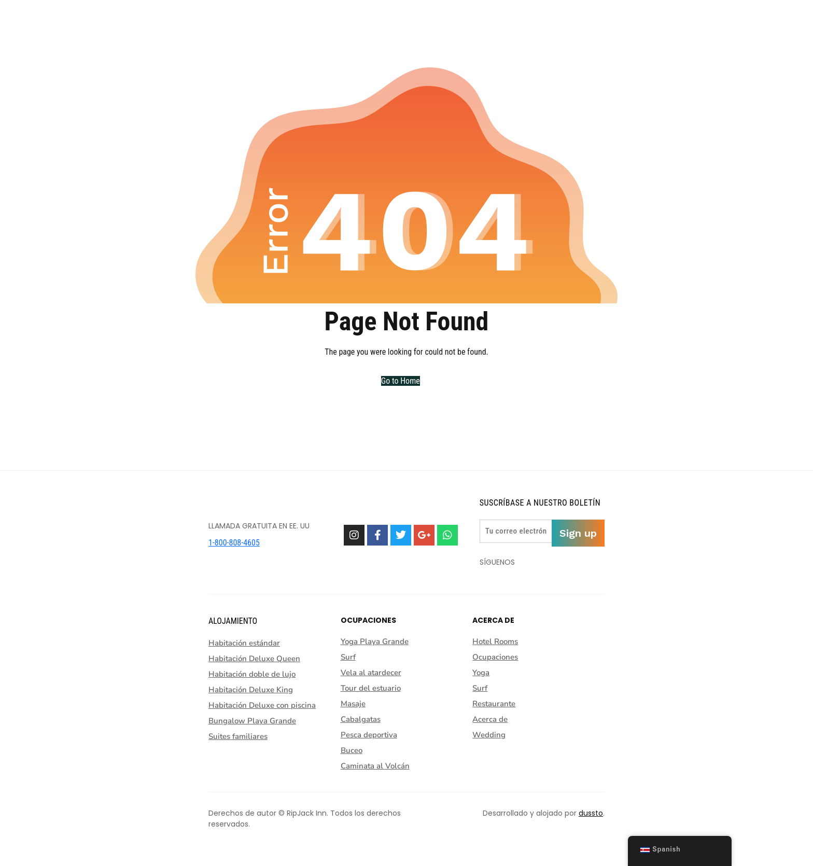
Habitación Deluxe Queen (254, 658)
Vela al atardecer (371, 672)
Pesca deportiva (369, 735)
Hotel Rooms (497, 641)
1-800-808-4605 (234, 543)
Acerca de (492, 719)
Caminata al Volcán (375, 766)
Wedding (489, 735)
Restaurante (496, 704)
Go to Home (400, 381)
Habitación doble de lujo (252, 674)
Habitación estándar (244, 643)
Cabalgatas (361, 719)
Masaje (353, 704)
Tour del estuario (371, 688)
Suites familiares (238, 736)
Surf (348, 657)
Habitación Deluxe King (250, 690)
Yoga (483, 672)
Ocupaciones (497, 657)
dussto (591, 813)
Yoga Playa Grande (375, 641)
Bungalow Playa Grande (252, 721)
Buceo (351, 750)
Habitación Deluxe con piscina (262, 705)
